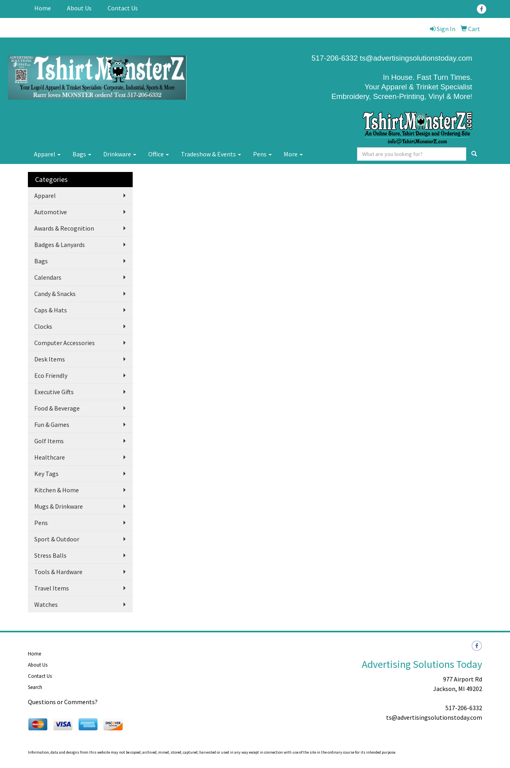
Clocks (43, 326)
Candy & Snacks (55, 294)
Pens (262, 154)
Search (35, 687)
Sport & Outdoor (56, 539)
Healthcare (49, 457)
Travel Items (51, 588)
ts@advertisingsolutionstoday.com (415, 58)
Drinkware (119, 154)
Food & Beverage (57, 408)
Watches (46, 604)
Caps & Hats (50, 310)
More (293, 154)
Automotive (50, 212)
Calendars (47, 277)
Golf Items (49, 441)
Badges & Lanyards (59, 245)
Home (42, 8)
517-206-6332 (463, 708)
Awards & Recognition (64, 228)
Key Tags (46, 474)
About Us (79, 8)
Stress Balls (50, 555)
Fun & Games (51, 424)
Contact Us (123, 8)
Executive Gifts (54, 392)
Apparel (47, 154)
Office (158, 154)
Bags (82, 154)
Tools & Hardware (58, 572)
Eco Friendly (50, 375)
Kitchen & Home (56, 490)
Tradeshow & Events (211, 154)
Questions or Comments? (63, 702)
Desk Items (49, 359)
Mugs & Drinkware (58, 506)
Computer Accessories (64, 343)
